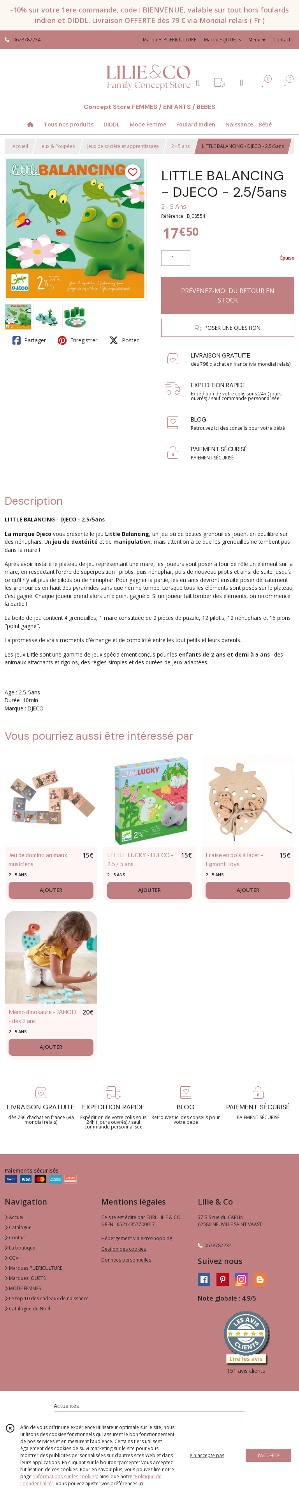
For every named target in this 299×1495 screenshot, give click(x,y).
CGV (11, 1258)
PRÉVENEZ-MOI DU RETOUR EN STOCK (227, 295)
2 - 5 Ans (173, 206)
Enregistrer (77, 340)
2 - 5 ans (180, 146)
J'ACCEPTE (269, 1455)
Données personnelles (126, 1260)
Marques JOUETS (25, 1278)
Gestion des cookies (123, 1249)
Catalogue (18, 1227)
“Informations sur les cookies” (65, 1476)
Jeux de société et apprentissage (123, 146)
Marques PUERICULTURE (33, 1268)
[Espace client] (241, 82)
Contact (281, 39)
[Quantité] (175, 258)
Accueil (20, 146)
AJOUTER (51, 889)
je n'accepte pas (206, 1455)
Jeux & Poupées (57, 146)
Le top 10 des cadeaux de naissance (47, 1298)
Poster (124, 340)
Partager (29, 340)
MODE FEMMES (23, 1288)
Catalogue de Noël (27, 1308)
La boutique (20, 1247)
